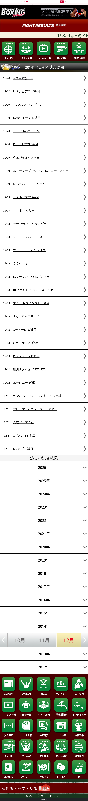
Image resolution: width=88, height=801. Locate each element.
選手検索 (79, 692)
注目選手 (79, 734)
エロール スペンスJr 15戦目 (31, 303)
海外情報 (9, 57)
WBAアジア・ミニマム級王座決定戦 (37, 395)
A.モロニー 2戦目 (24, 382)
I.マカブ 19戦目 (23, 448)
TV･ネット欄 (44, 57)
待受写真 (44, 734)
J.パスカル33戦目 (24, 435)
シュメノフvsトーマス (28, 237)
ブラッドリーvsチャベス (29, 250)
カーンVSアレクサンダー (30, 223)
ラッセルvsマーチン (26, 131)
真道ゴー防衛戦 (23, 422)
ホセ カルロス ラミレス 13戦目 (33, 290)
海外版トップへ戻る (26, 788)
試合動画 (9, 734)
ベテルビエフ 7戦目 (26, 197)
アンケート (26, 776)
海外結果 (26, 755)
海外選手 (44, 755)
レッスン (62, 776)
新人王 (44, 692)
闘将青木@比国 (23, 78)
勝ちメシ (44, 776)
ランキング (62, 692)
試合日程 (9, 692)
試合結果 (26, 692)
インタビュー (79, 713)
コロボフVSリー (24, 210)
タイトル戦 (44, 713)
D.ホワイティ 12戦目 (26, 117)
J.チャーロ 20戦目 (24, 329)
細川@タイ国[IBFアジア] (29, 369)
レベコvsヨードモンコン (29, 184)
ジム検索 (62, 734)
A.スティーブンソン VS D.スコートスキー (41, 170)
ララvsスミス (22, 263)
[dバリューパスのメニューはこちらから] (65, 1)
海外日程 (62, 57)
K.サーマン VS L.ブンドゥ (31, 276)
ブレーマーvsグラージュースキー (35, 409)
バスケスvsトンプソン (28, 104)
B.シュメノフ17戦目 (26, 356)
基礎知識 (9, 776)
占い (79, 776)
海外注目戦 (26, 57)
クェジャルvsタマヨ (26, 157)
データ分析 (26, 734)
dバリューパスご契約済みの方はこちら (28, 4)
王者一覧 (26, 713)
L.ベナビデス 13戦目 (26, 91)
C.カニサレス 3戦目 (26, 342)
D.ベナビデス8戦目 (25, 144)
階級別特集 (79, 57)
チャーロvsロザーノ (26, 316)
